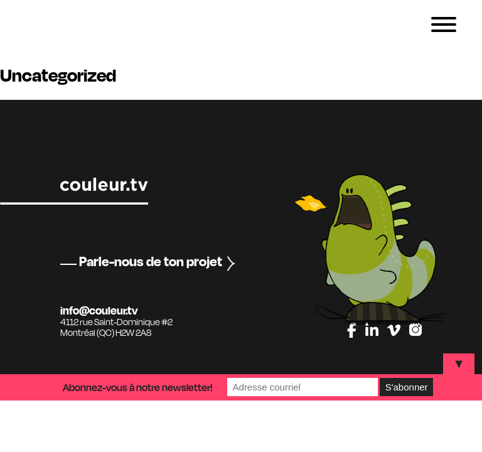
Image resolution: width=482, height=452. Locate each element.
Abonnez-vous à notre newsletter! (138, 387)
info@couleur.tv (98, 310)
